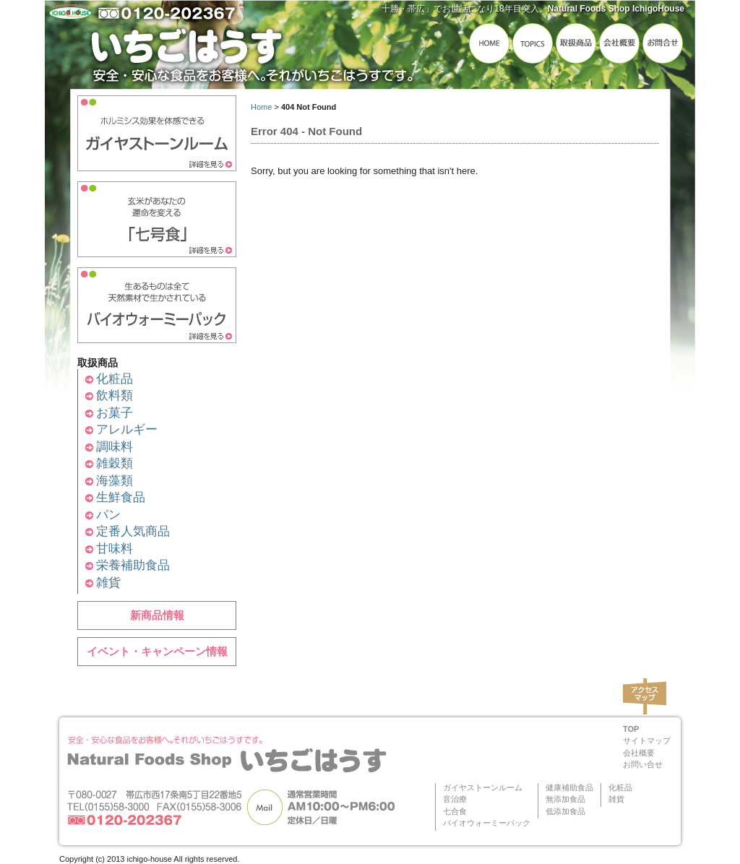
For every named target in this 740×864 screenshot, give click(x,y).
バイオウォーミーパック (486, 822)
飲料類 (114, 395)
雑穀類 (114, 463)
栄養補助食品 (133, 565)
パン (108, 515)
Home (261, 107)
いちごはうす (254, 49)
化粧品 (114, 379)
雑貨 (108, 582)
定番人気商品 (133, 531)
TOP (631, 729)
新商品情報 (157, 615)
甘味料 (114, 549)
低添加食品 (565, 811)
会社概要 (639, 752)
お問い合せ (643, 764)
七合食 (455, 811)
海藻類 (114, 481)
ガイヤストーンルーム (482, 787)
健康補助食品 (569, 787)
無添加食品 (565, 799)
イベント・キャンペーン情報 (157, 651)
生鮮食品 (120, 497)
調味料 (114, 447)
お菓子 (114, 413)
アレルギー (127, 429)
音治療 (455, 799)
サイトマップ (647, 740)
